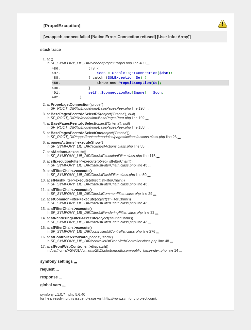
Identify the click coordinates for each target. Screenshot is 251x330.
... (147, 63)
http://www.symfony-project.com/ (130, 311)
